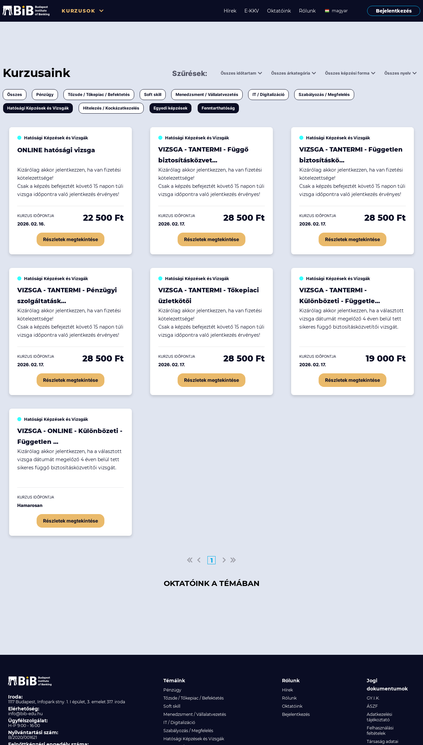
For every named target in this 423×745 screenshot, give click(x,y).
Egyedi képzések (170, 108)
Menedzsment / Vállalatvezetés (207, 94)
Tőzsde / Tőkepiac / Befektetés (99, 94)
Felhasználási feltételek (380, 730)
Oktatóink (279, 11)
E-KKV (251, 11)
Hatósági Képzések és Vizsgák (38, 108)
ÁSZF (372, 706)
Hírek (230, 11)
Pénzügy (45, 94)
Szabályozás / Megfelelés (324, 94)
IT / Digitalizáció (268, 94)
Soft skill (152, 94)
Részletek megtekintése (70, 239)
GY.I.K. (373, 698)
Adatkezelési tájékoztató (379, 717)
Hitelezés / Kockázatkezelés (111, 108)
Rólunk (307, 11)
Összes (14, 94)
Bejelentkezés (394, 11)
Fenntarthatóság (218, 108)
